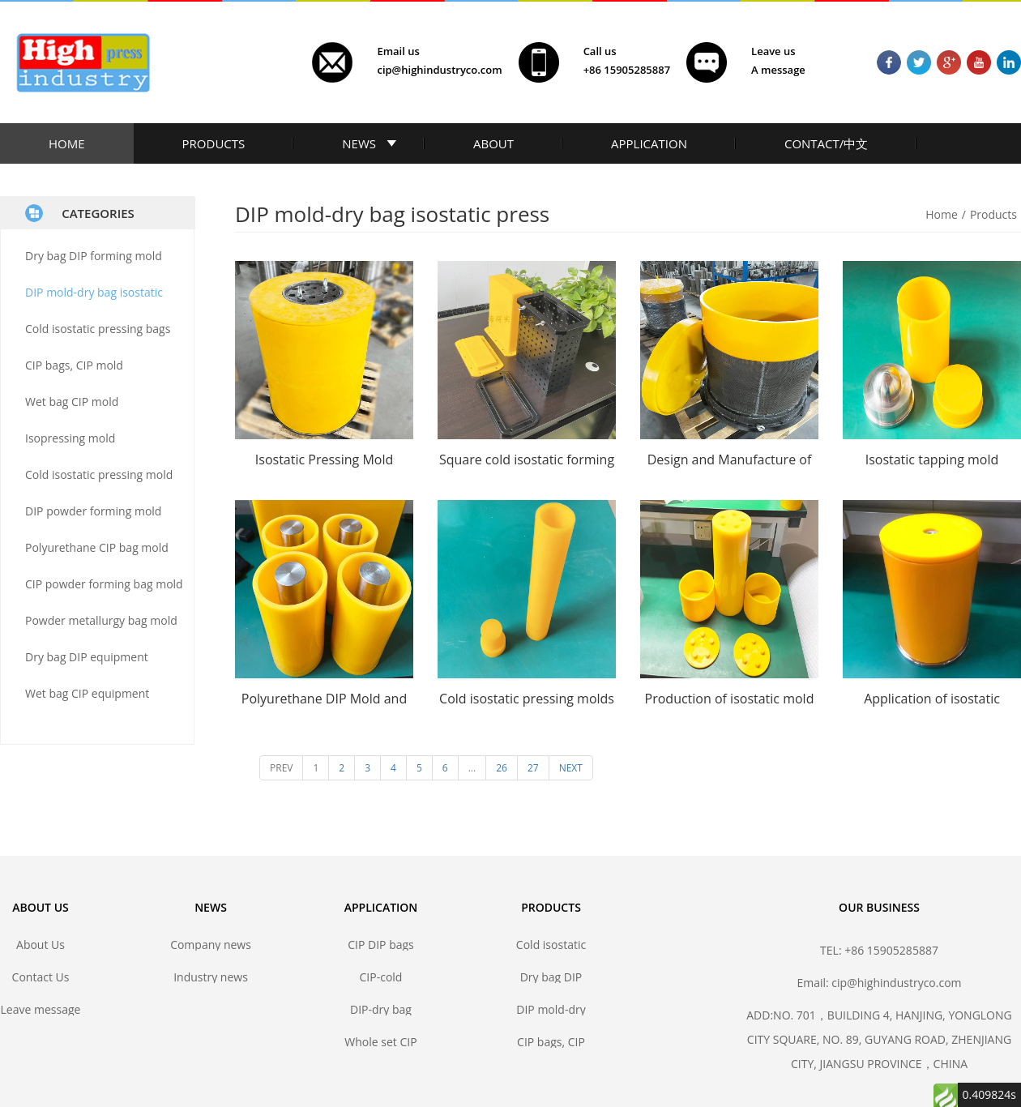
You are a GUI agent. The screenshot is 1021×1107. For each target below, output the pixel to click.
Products (993, 214)
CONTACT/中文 (826, 143)
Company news (210, 944)
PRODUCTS (214, 143)
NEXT (571, 768)
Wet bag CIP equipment (87, 693)
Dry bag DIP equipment (86, 657)
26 (501, 768)
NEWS (359, 143)
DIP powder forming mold (93, 511)
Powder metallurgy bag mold (101, 620)
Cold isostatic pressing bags (97, 328)
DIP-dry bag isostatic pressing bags (380, 1009)
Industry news (210, 977)
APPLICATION (649, 143)
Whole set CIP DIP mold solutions (380, 1042)
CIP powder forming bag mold (104, 584)
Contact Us (41, 977)
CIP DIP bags (381, 944)
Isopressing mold (70, 438)
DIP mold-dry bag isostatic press (550, 1009)
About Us (40, 944)
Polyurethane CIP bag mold (97, 547)
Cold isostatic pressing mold (99, 474)
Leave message (41, 1009)
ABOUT (493, 143)
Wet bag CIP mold (71, 401)
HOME (67, 143)
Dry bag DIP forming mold (93, 255)
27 (533, 768)
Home (941, 214)
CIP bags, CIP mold (74, 365)
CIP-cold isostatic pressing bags (380, 977)
